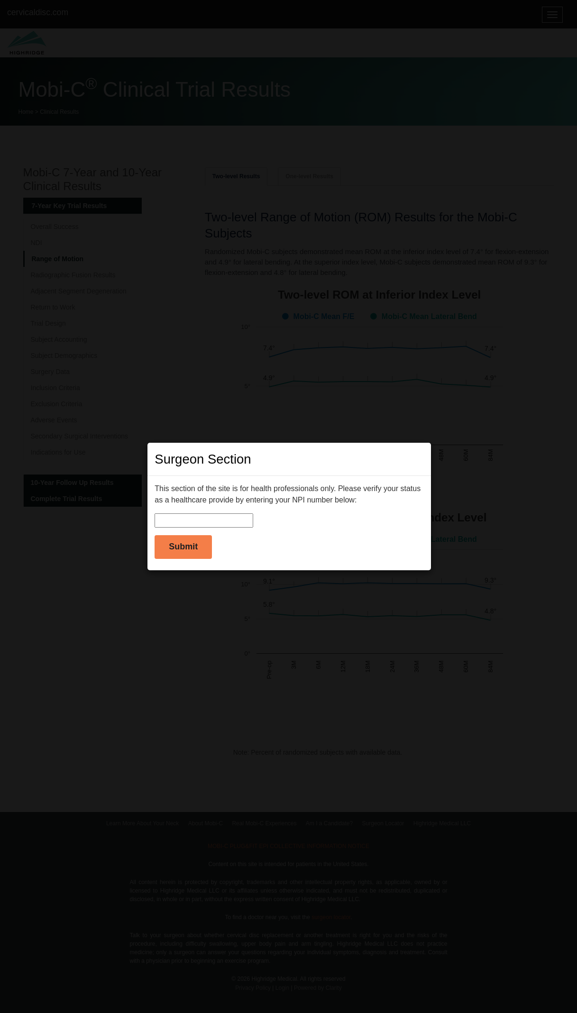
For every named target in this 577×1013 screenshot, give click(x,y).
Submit (183, 546)
